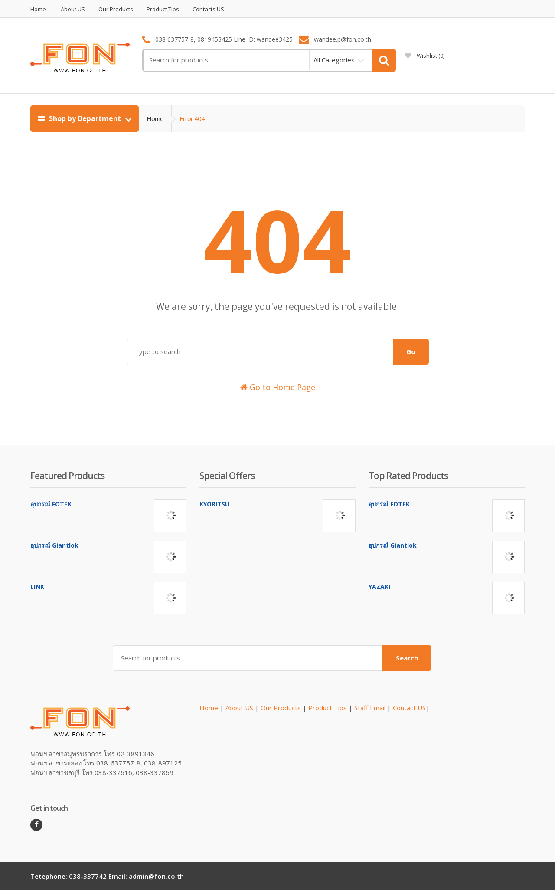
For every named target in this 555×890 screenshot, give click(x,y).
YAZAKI (379, 586)
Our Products (115, 9)
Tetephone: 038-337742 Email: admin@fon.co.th (107, 876)
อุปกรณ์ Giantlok (54, 545)
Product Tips (163, 9)
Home (38, 9)
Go (410, 351)
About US (73, 9)
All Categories (334, 60)
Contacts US (208, 9)
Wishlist (424, 55)
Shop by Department (80, 118)
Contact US (409, 707)
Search (407, 658)
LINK (37, 586)
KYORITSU (214, 504)
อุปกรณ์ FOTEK (51, 504)
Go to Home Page (277, 387)
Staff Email (369, 707)
